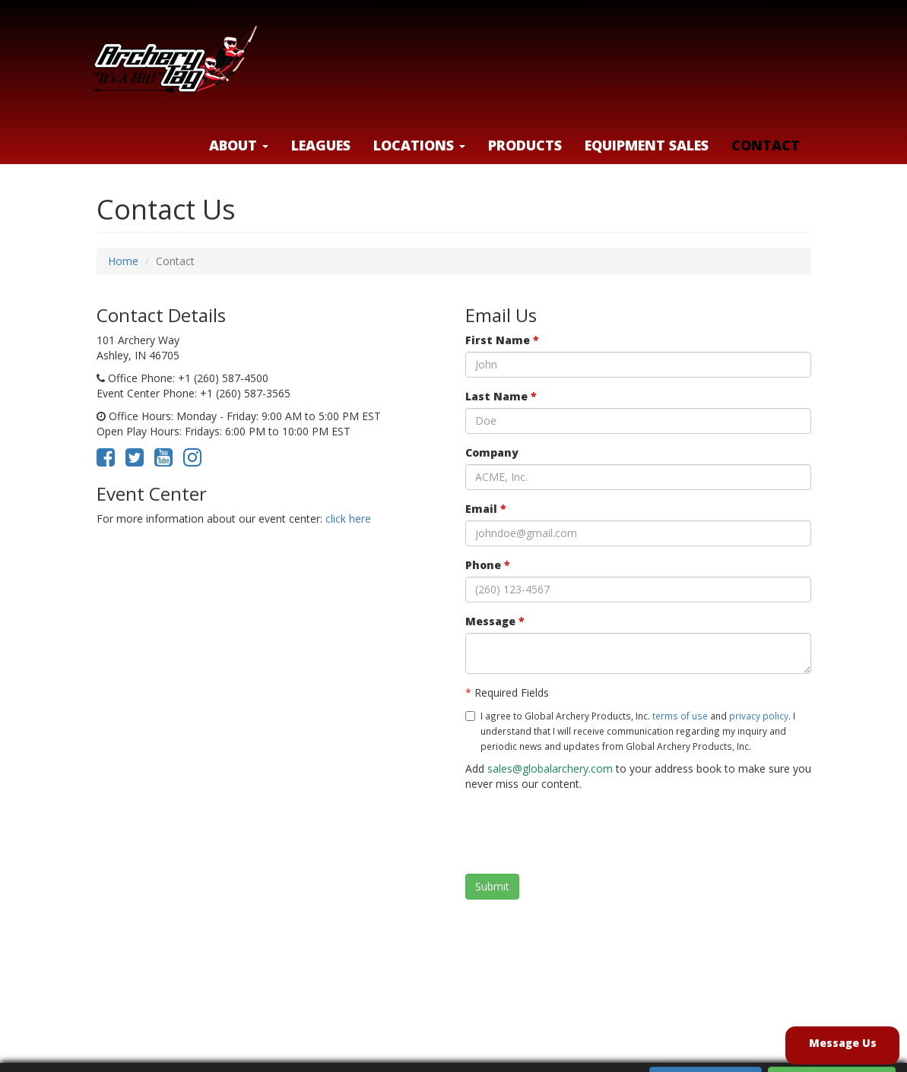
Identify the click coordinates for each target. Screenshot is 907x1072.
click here (348, 518)
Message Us (843, 1043)
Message (495, 621)
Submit (492, 886)
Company (492, 452)
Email (485, 508)
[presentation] (580, 832)
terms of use (680, 716)
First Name (502, 340)
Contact (765, 145)
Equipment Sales (647, 145)
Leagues (320, 145)
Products (525, 145)
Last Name (501, 396)
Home (123, 261)
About (238, 145)
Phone (487, 565)
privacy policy (758, 716)
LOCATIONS (419, 145)
